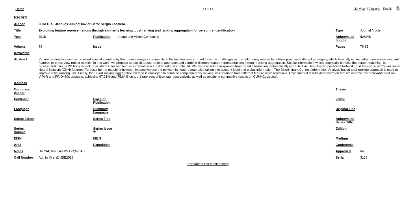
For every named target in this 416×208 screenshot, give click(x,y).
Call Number (23, 157)
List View (359, 8)
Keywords (21, 53)
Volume (20, 46)
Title (17, 30)
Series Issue (102, 128)
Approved (343, 151)
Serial (340, 157)
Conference (345, 144)
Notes (18, 151)
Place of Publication (102, 100)
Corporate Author (21, 91)
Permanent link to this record (208, 164)
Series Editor (24, 118)
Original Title (345, 109)
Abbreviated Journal (345, 38)
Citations (374, 8)
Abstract (20, 59)
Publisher (21, 99)
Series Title (102, 118)
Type (339, 30)
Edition (341, 128)
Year (17, 36)
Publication (102, 36)
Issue (97, 46)
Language (21, 109)
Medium (342, 138)
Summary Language (101, 110)
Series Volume (20, 130)
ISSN (18, 138)
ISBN (97, 138)
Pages (340, 46)
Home (20, 9)
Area (17, 144)
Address (20, 83)
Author (19, 24)
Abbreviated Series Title (345, 120)
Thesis (341, 89)
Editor (340, 99)
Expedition (101, 144)
